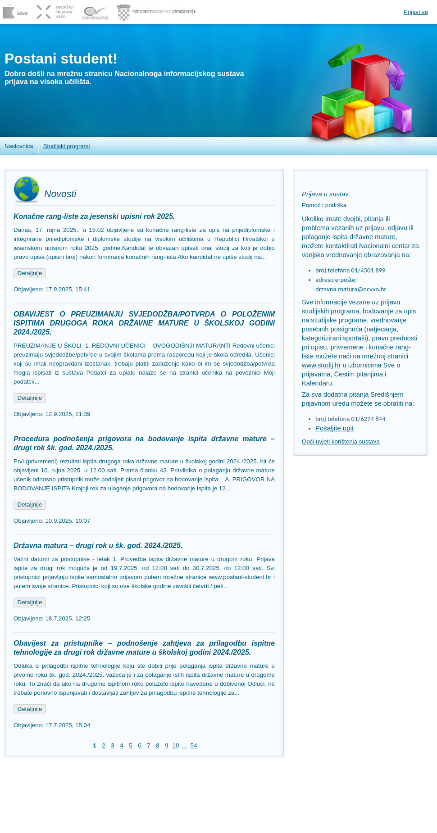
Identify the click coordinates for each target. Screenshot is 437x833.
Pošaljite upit (334, 428)
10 (176, 745)
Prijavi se (416, 12)
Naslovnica (19, 146)
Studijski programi (66, 146)
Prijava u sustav (325, 194)
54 (194, 745)
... (184, 745)
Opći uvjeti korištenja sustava (341, 441)
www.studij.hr (321, 365)
